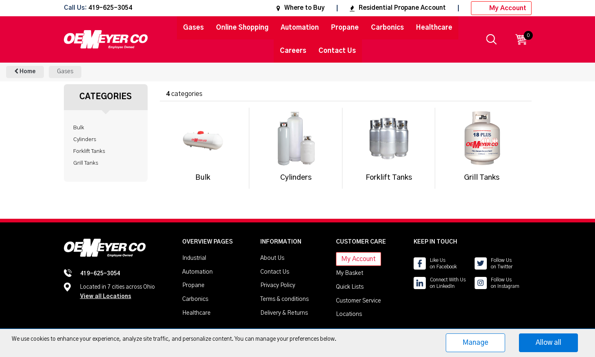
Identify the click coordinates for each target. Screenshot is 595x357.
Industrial (194, 258)
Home (25, 71)
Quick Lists (350, 287)
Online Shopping (242, 27)
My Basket (349, 273)
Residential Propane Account (398, 8)
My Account (501, 8)
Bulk (78, 128)
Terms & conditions (284, 299)
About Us (272, 258)
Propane (345, 27)
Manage (475, 342)
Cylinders (84, 139)
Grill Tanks (85, 163)
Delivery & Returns (284, 313)
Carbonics (387, 27)
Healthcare (434, 27)
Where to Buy (301, 8)
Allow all (548, 342)
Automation (300, 27)
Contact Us (337, 51)
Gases (193, 27)
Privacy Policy (277, 285)
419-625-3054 (110, 8)
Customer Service (358, 301)
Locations (349, 314)
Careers (293, 51)
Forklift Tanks (89, 151)
